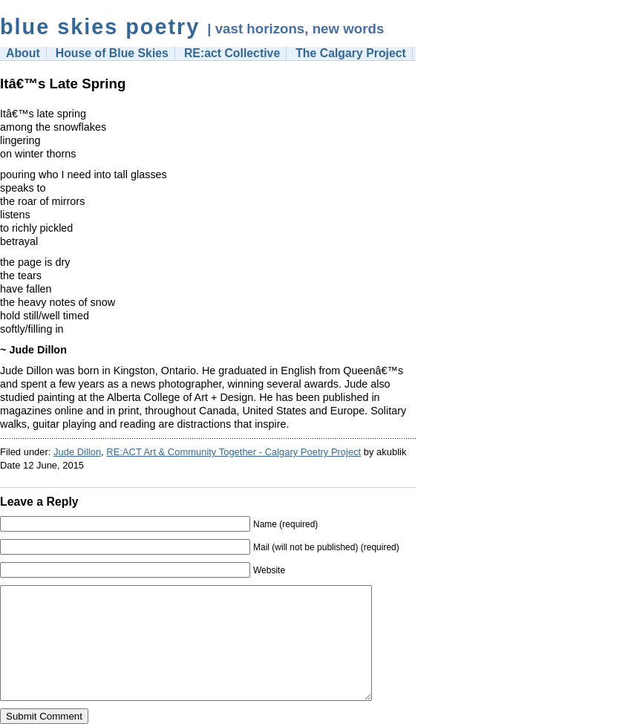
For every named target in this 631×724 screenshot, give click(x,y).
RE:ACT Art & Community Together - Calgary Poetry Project (233, 451)
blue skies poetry (100, 27)
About (23, 53)
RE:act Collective (232, 53)
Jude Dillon (77, 451)
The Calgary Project (350, 53)
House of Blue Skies (112, 53)
